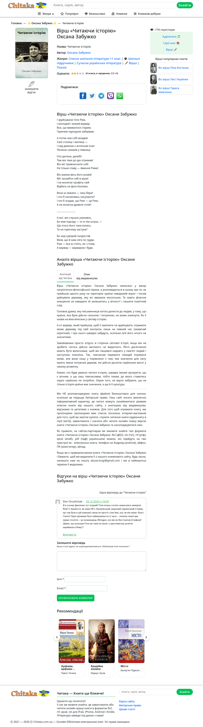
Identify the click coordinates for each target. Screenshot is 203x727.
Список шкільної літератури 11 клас (95, 59)
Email (61, 588)
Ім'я (60, 579)
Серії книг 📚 (171, 43)
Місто (124, 666)
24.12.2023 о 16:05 (97, 501)
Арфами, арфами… (68, 667)
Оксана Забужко (79, 53)
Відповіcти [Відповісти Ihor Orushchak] (69, 534)
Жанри (46, 14)
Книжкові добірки (149, 14)
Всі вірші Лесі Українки (173, 79)
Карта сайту (127, 701)
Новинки (121, 14)
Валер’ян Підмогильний (131, 670)
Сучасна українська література (99, 63)
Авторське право (130, 705)
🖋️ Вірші (130, 63)
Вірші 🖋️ (171, 49)
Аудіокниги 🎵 (171, 36)
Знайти (184, 5)
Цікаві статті (127, 709)
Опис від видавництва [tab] (87, 276)
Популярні (71, 14)
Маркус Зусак (98, 673)
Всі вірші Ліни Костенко (174, 68)
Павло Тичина (68, 673)
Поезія (62, 67)
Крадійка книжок (97, 667)
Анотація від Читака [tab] (65, 276)
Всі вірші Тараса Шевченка (169, 90)
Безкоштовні (97, 14)
